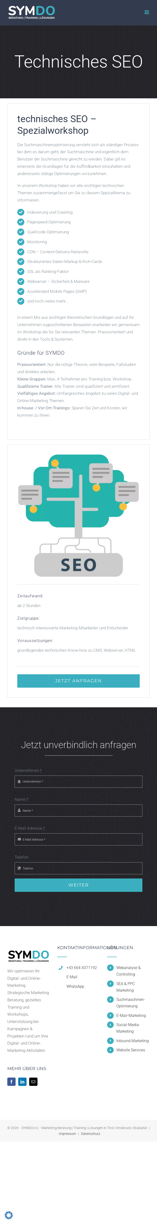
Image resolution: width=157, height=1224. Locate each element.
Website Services (130, 1050)
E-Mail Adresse (30, 828)
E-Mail (71, 977)
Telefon (21, 857)
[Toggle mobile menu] (147, 12)
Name (21, 799)
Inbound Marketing (132, 1040)
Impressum (67, 1134)
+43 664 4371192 (81, 967)
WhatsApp (75, 986)
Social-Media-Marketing (128, 1028)
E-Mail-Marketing (131, 1015)
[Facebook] (11, 1082)
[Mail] (33, 1082)
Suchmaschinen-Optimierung (130, 1002)
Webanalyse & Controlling (128, 971)
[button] (9, 1215)
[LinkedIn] (22, 1082)
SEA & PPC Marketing (125, 987)
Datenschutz (90, 1134)
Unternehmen (28, 770)
